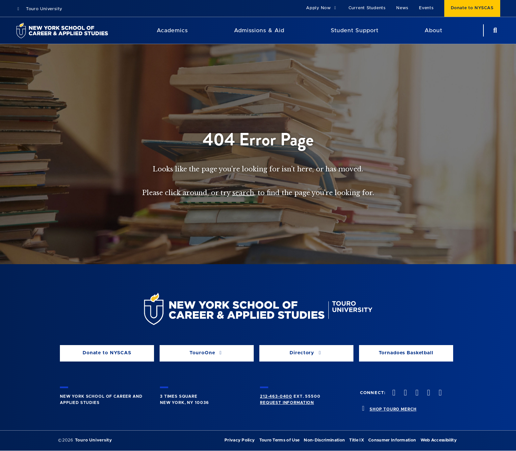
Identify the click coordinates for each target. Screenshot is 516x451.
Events (426, 8)
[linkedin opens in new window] (439, 393)
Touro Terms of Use (279, 440)
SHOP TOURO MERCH (393, 409)
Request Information (287, 403)
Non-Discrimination (324, 440)
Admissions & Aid (259, 30)
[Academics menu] (192, 30)
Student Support (354, 30)
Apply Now (322, 8)
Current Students (367, 8)
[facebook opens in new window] (393, 393)
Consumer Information (392, 440)
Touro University (39, 9)
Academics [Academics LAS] (172, 30)
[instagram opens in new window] (416, 393)
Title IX (356, 440)
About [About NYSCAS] (433, 30)
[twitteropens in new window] (404, 393)
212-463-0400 (276, 396)
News (402, 8)
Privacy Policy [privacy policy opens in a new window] (239, 440)
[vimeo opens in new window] (428, 393)
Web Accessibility (439, 440)
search (243, 193)
